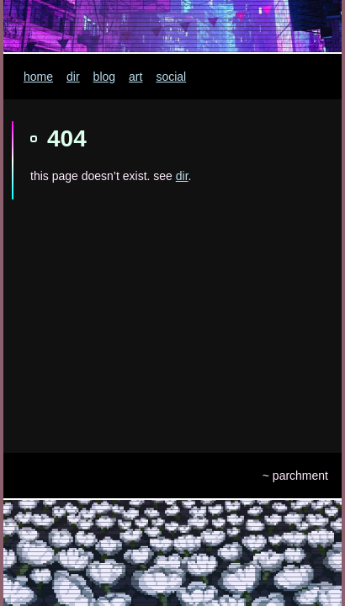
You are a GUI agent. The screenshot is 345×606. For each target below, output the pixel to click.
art (135, 76)
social (171, 76)
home (38, 76)
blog (104, 76)
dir (73, 76)
